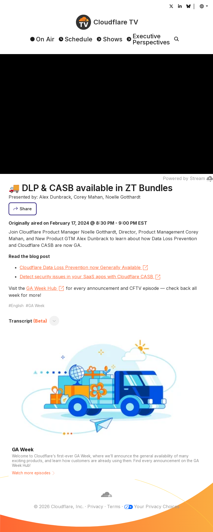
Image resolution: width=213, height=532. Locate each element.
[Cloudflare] (106, 500)
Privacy (95, 506)
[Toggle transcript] (54, 321)
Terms (113, 506)
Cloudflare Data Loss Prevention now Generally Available (84, 267)
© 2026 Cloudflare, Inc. (58, 506)
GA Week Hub (45, 288)
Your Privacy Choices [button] (156, 506)
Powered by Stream (188, 178)
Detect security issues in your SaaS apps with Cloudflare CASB (90, 277)
